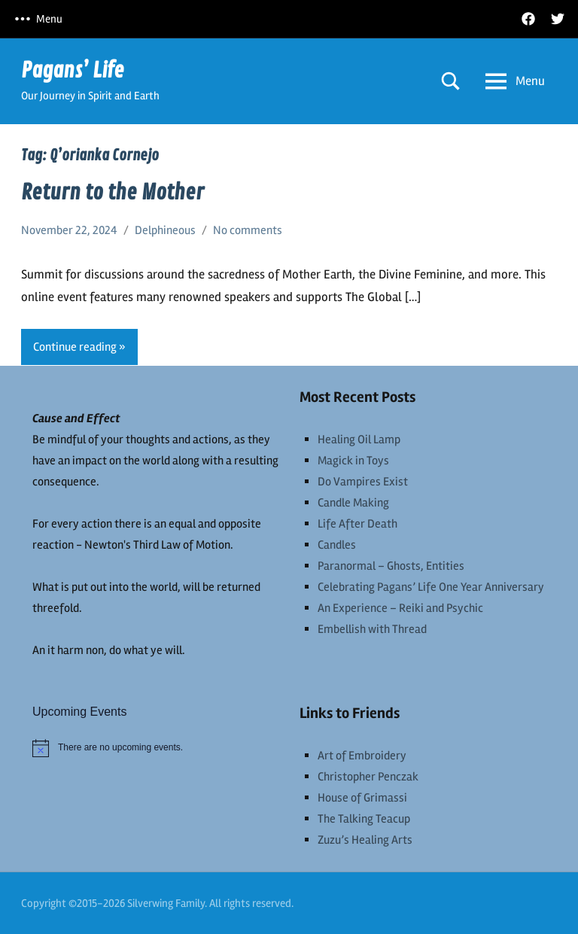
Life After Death (357, 523)
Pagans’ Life (72, 70)
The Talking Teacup (364, 818)
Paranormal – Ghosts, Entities (391, 565)
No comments (247, 230)
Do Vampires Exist (363, 481)
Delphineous (165, 230)
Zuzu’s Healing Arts (365, 839)
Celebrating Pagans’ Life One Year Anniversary (431, 587)
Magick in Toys (353, 460)
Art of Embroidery (362, 755)
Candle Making (353, 502)
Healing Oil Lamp (359, 439)
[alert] (155, 748)
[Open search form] (450, 81)
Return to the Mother (112, 192)
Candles (337, 544)
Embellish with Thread (372, 629)
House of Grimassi (362, 797)
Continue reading (75, 346)
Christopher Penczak (368, 776)
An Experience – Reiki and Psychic (400, 608)
